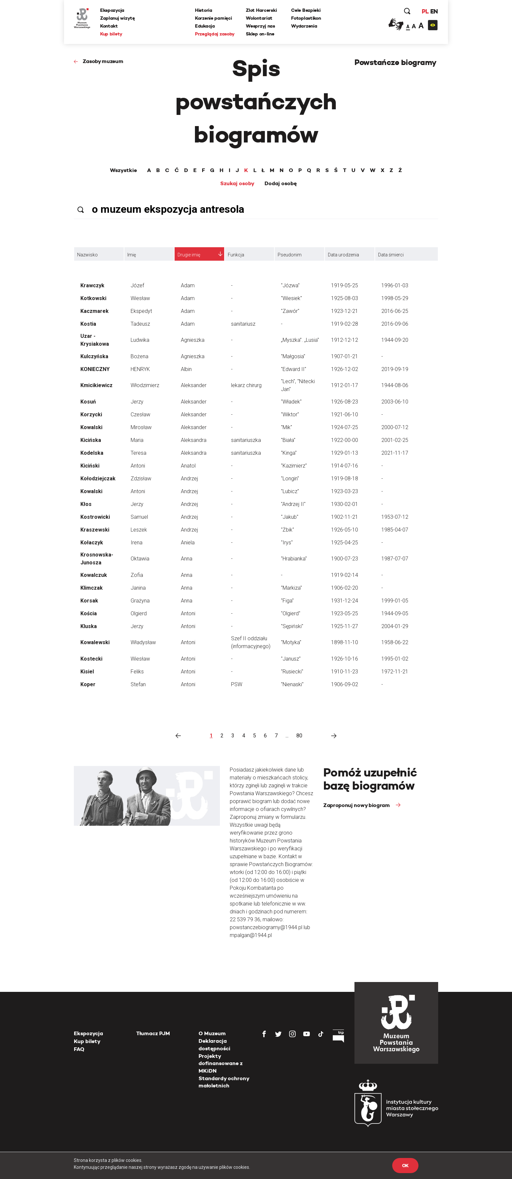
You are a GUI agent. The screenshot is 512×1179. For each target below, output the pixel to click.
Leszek (139, 530)
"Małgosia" (293, 356)
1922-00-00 (344, 440)
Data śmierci (391, 254)
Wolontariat (259, 18)
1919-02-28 (344, 324)
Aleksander (193, 385)
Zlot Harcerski (261, 10)
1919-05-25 (344, 285)
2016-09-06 (394, 324)
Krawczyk (92, 285)
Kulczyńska (94, 356)
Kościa (88, 613)
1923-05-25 (344, 613)
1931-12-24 (344, 601)
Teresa (138, 453)
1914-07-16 (344, 466)
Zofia (137, 575)
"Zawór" (290, 311)
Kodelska (91, 453)
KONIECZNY (95, 369)
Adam (188, 285)
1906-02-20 (344, 588)
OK (405, 1165)
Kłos (86, 504)
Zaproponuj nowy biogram (357, 805)
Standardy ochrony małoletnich (224, 1082)
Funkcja (236, 254)
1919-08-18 (344, 478)
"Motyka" (291, 642)
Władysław (143, 642)
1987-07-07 (394, 559)
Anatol (188, 466)
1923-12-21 (344, 311)
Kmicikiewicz (96, 385)
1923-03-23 (344, 491)
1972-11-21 (394, 671)
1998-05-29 (394, 298)
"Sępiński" (292, 626)
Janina (138, 588)
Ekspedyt (141, 311)
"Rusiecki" (292, 671)
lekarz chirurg (246, 385)
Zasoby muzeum (103, 61)
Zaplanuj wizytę (117, 18)
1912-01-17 (344, 385)
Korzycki (91, 414)
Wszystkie (123, 170)
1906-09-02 (344, 684)
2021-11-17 (394, 453)
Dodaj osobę (281, 183)
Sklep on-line (260, 34)
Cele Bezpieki (305, 10)
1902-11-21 (344, 517)
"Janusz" (291, 659)
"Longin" (290, 478)
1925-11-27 (344, 626)
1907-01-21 (344, 356)
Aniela (188, 542)
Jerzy (137, 402)
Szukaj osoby (237, 183)
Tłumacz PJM (153, 1033)
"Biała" (288, 440)
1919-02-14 (344, 575)
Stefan (138, 684)
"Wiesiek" (291, 298)
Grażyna (140, 601)
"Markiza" (291, 588)
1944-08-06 (394, 385)
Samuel (139, 517)
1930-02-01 (344, 504)
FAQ (79, 1049)
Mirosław (141, 427)
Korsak (89, 601)
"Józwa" (290, 285)
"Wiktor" (290, 414)
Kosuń (88, 402)
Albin (186, 369)
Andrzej (189, 478)
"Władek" (291, 402)
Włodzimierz (145, 385)
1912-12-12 (344, 340)
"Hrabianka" (294, 559)
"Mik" (286, 427)
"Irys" (287, 542)
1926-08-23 (344, 402)
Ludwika (140, 340)
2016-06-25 (394, 311)
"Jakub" (289, 517)
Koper (88, 684)
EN (434, 11)
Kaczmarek (94, 311)
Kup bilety (111, 34)
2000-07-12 (394, 427)
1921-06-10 (344, 414)
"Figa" (287, 601)
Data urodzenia (343, 254)
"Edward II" (293, 369)
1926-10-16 (344, 659)
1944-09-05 (394, 613)
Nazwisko (87, 254)
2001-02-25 (394, 440)
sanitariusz (243, 324)
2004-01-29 (394, 626)
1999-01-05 (394, 601)
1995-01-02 (394, 659)
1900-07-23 (344, 559)
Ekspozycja (112, 10)
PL (425, 11)
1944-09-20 (394, 340)
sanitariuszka (246, 440)
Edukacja (205, 26)
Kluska (88, 626)
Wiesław (140, 298)
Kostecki (91, 659)
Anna (186, 559)
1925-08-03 (344, 298)
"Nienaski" (292, 684)
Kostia (88, 324)
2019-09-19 (394, 369)
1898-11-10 (344, 642)
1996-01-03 (394, 285)
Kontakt (109, 26)
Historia (203, 10)
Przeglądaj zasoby (215, 34)
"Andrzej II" (293, 504)
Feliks (137, 671)
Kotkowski (93, 298)
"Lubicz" (290, 491)
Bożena (139, 356)
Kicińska (90, 440)
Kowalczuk (93, 575)
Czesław (140, 414)
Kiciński (89, 466)
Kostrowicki (95, 517)
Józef (137, 285)
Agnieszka (192, 340)
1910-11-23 (344, 671)
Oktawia (140, 559)
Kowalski (91, 427)
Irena (136, 542)
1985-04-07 (394, 530)
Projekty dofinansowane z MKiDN (221, 1063)
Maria (137, 440)
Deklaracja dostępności (214, 1044)
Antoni (138, 466)
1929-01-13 (344, 453)
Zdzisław (141, 478)
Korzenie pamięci (213, 18)
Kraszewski (94, 530)
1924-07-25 (344, 427)
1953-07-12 (394, 517)
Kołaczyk (91, 542)
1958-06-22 (394, 642)
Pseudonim (290, 254)
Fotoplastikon (306, 18)
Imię (131, 254)
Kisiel (87, 671)
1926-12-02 (344, 369)
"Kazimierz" (294, 466)
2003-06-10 (394, 402)
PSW (236, 684)
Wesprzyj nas (260, 26)
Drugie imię (189, 254)
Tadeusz (140, 324)
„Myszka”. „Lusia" (300, 340)
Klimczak (91, 588)
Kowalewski (95, 642)
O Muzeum (212, 1033)
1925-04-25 (344, 542)
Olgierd (139, 613)
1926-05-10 (344, 530)
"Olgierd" (290, 613)
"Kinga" (289, 453)
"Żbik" (287, 530)
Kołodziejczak (98, 478)
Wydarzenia (304, 26)
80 (299, 735)
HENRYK (140, 369)
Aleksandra (193, 440)
